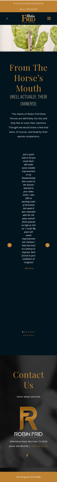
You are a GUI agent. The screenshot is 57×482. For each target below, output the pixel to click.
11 (29, 335)
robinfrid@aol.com (39, 446)
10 (27, 335)
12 (31, 335)
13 (33, 335)
